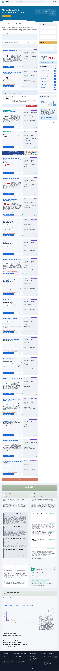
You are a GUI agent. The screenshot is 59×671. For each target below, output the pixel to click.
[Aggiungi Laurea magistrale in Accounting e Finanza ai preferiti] (25, 254)
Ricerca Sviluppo (48, 78)
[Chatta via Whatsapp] (22, 67)
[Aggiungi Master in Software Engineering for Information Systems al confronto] (27, 236)
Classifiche (38, 661)
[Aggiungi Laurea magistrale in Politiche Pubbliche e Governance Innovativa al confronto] (27, 354)
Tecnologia (48, 85)
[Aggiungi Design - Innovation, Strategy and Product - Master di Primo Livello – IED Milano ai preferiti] (25, 173)
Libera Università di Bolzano (8, 222)
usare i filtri (27, 37)
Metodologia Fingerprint (34, 658)
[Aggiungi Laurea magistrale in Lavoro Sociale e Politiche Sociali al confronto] (27, 415)
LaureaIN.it (24, 653)
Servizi (3, 658)
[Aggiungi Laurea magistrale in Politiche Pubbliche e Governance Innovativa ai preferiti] (25, 354)
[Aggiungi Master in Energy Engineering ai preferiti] (25, 333)
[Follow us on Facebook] (54, 668)
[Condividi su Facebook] (50, 122)
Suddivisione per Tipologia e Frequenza (11, 597)
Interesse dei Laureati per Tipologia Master (11, 640)
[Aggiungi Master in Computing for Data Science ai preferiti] (25, 274)
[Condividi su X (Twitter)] (55, 122)
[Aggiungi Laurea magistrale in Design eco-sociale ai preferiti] (25, 373)
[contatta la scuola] (20, 153)
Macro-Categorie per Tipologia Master (10, 646)
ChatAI (8, 658)
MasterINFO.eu (16, 653)
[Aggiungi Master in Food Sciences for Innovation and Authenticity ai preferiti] (25, 394)
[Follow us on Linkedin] (56, 668)
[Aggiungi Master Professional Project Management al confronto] (27, 127)
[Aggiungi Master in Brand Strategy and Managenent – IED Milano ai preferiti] (25, 215)
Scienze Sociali (48, 84)
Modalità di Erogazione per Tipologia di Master (12, 635)
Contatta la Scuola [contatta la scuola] (31, 105)
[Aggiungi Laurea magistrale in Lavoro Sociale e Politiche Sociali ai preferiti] (25, 415)
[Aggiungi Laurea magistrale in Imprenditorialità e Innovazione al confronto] (27, 295)
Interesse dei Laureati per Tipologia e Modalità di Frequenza (15, 644)
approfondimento (10, 37)
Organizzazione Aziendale (48, 75)
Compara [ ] (35, 42)
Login (3, 659)
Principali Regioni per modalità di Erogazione (12, 638)
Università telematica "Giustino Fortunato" (11, 443)
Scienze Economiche (48, 81)
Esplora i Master (6, 16)
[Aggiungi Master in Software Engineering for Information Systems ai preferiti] (25, 236)
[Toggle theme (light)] (51, 2)
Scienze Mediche (48, 82)
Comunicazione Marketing (48, 70)
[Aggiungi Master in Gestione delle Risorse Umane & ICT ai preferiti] (25, 456)
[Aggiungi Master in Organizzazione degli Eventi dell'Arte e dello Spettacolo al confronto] (27, 67)
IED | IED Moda (5, 181)
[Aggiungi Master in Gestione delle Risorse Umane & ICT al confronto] (27, 456)
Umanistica (48, 89)
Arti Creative (48, 68)
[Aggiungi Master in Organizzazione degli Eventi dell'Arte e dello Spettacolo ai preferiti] (25, 67)
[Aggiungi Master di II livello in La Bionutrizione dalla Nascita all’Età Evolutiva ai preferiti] (25, 435)
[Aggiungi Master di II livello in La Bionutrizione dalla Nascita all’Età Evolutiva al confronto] (27, 435)
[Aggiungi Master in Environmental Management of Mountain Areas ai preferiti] (25, 313)
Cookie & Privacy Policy (30, 668)
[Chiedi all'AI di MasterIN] (30, 2)
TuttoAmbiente (6, 462)
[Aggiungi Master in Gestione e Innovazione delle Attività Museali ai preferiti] (25, 87)
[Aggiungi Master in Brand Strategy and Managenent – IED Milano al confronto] (27, 215)
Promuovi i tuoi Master (19, 658)
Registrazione (7, 659)
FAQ (6, 658)
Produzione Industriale (48, 76)
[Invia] (45, 2)
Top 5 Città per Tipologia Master (9, 633)
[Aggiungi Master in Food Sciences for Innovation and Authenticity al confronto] (27, 394)
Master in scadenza (46, 42)
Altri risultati (20, 479)
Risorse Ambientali (48, 79)
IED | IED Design (5, 162)
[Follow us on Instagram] (52, 668)
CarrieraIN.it (34, 653)
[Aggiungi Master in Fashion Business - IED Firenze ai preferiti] (25, 194)
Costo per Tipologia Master (8, 631)
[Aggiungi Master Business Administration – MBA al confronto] (27, 147)
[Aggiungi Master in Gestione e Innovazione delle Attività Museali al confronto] (27, 87)
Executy (4, 114)
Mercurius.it (52, 653)
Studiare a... (12, 658)
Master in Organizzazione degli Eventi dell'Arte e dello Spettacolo (18, 92)
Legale (48, 73)
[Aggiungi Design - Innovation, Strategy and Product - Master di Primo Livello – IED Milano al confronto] (27, 173)
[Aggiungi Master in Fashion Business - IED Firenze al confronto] (27, 194)
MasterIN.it (6, 653)
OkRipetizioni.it (43, 653)
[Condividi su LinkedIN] (53, 122)
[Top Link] (56, 2)
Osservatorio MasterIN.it (34, 659)
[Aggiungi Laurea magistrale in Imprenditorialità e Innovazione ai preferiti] (25, 295)
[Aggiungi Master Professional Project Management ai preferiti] (25, 127)
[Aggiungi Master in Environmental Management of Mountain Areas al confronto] (27, 313)
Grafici (34, 661)
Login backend (18, 659)
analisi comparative (21, 37)
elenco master (10, 38)
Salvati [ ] (28, 42)
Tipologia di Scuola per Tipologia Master (11, 637)
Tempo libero (48, 87)
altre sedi (27, 121)
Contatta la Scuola (8, 66)
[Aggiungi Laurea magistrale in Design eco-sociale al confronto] (27, 373)
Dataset (31, 661)
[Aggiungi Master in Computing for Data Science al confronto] (27, 274)
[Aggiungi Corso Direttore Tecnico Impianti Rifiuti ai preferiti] (25, 475)
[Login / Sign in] (54, 2)
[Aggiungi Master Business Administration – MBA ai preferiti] (25, 147)
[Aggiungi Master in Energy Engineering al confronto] (27, 333)
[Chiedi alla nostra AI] (17, 67)
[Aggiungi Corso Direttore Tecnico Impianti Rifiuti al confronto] (27, 475)
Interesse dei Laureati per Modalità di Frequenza (12, 642)
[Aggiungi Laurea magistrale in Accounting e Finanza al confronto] (27, 254)
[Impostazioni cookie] (58, 669)
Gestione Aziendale (48, 71)
